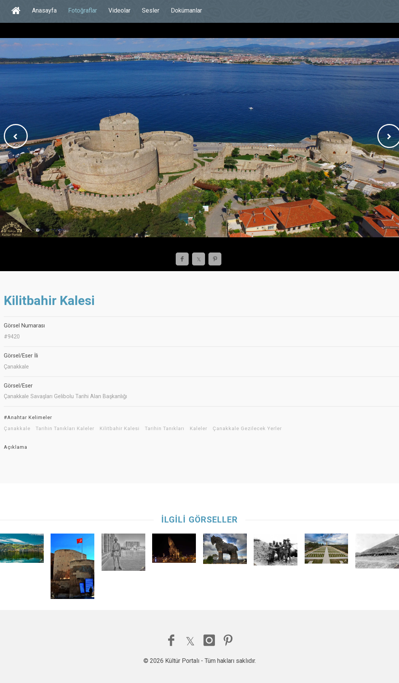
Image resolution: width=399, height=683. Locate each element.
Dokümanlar (186, 10)
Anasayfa (44, 10)
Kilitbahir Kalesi (120, 428)
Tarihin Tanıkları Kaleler (65, 428)
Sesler (150, 10)
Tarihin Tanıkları (164, 428)
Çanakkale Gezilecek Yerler (247, 428)
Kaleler (198, 428)
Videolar (119, 10)
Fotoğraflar (82, 10)
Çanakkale (17, 428)
